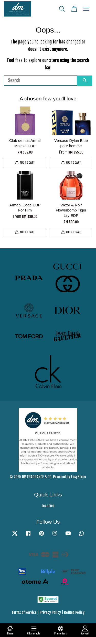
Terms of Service (24, 612)
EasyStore (78, 476)
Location (48, 505)
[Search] (40, 80)
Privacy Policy (50, 612)
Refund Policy (74, 612)
